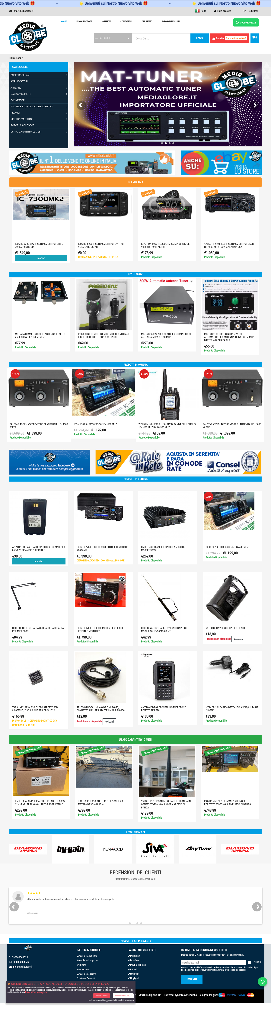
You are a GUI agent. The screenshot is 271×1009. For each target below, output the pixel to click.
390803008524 (20, 957)
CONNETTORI (18, 100)
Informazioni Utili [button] (172, 21)
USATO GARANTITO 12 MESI (26, 131)
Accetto (258, 962)
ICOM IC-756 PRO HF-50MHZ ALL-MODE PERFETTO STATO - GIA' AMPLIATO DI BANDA (228, 802)
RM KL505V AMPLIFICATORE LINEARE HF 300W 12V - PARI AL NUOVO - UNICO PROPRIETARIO (41, 802)
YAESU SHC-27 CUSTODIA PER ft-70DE (226, 628)
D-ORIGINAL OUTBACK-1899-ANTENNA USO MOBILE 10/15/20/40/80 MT (164, 629)
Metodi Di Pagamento (87, 955)
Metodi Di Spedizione (86, 974)
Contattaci (126, 21)
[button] (162, 143)
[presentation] (81, 105)
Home (63, 21)
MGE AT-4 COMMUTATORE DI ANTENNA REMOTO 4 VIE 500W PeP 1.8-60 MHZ (40, 335)
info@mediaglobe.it (23, 11)
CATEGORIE (103, 38)
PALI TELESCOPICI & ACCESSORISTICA (32, 106)
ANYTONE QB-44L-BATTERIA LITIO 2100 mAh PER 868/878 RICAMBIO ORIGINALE (38, 548)
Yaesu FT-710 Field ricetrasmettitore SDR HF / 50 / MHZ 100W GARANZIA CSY (229, 245)
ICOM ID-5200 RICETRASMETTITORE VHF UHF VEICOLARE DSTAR (102, 245)
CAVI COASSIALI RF (21, 94)
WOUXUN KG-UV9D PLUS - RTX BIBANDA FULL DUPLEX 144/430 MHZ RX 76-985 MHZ (168, 425)
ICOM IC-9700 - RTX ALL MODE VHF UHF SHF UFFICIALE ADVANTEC (100, 629)
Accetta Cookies (101, 996)
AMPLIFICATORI (19, 81)
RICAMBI (15, 112)
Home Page (15, 58)
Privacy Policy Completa (36, 992)
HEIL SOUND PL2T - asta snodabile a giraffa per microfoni (38, 629)
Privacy (217, 967)
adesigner (212, 995)
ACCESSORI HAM (20, 75)
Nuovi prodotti (84, 21)
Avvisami (238, 639)
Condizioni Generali (86, 978)
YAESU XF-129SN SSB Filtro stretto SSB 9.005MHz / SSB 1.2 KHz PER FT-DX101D (35, 708)
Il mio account (222, 11)
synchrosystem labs (186, 995)
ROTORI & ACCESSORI (23, 125)
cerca (199, 38)
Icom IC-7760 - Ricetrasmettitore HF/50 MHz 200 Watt (102, 548)
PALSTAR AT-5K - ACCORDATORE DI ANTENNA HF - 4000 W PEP (39, 425)
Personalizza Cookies (123, 996)
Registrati (250, 11)
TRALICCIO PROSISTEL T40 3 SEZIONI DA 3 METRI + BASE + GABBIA (101, 802)
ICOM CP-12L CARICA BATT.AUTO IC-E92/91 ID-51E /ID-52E (232, 708)
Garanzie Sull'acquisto (87, 960)
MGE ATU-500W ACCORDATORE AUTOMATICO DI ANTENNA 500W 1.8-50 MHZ (166, 335)
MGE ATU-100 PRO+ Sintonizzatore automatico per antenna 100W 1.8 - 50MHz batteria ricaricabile (229, 337)
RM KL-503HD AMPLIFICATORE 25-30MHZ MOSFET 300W (163, 548)
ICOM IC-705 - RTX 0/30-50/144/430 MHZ (96, 424)
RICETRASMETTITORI (22, 119)
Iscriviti (192, 979)
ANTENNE (16, 87)
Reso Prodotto (83, 969)
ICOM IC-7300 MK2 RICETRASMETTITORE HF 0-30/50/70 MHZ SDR (39, 245)
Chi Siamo (147, 21)
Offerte (106, 21)
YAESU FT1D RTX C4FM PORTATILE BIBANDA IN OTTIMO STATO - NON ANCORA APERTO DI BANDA (167, 804)
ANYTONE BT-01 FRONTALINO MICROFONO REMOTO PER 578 (163, 708)
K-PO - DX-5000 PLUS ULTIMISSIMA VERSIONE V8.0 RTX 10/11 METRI (165, 245)
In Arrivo (41, 258)
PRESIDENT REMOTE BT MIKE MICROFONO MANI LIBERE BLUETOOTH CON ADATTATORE (103, 335)
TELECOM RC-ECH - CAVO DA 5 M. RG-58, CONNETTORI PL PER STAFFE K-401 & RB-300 (101, 708)
